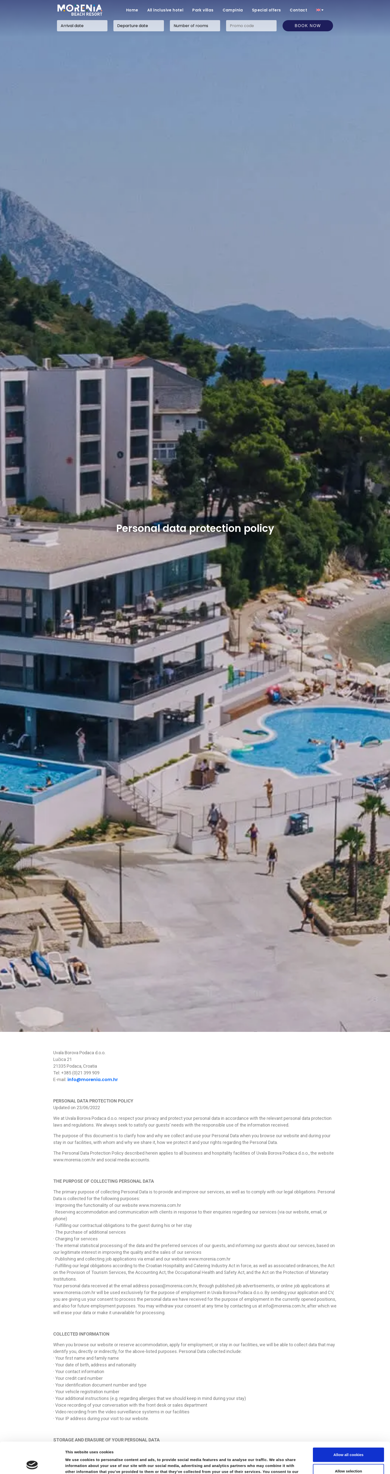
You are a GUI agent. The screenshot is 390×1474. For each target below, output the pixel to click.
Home (132, 10)
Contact (298, 10)
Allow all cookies (349, 1425)
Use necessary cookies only (348, 1458)
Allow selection (348, 1441)
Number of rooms (191, 26)
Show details (261, 1464)
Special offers (266, 10)
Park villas (202, 10)
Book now (308, 26)
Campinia (233, 10)
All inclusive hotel (165, 10)
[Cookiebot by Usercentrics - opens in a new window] (32, 1464)
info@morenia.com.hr (92, 1079)
